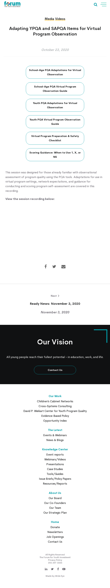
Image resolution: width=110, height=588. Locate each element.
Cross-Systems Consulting (55, 406)
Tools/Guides (55, 474)
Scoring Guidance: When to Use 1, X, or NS (55, 154)
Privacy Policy (55, 560)
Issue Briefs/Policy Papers (55, 478)
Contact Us (55, 370)
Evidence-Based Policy (55, 416)
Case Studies (55, 469)
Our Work (55, 396)
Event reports (55, 454)
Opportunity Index (55, 420)
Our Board (55, 498)
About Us (55, 493)
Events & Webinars (55, 435)
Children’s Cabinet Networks (55, 401)
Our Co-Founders (55, 503)
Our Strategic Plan (55, 512)
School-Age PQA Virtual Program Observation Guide (55, 89)
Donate (55, 527)
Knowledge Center (55, 449)
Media (49, 19)
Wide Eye (59, 576)
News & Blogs (55, 440)
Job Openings (55, 537)
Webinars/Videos (55, 459)
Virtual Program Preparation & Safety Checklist (55, 138)
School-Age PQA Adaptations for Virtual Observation (55, 72)
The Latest (55, 430)
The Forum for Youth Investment (55, 557)
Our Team (55, 507)
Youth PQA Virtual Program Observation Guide (55, 121)
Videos (60, 19)
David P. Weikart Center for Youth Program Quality (55, 411)
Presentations (55, 464)
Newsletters (55, 532)
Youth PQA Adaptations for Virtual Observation (55, 105)
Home (55, 522)
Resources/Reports (55, 483)
